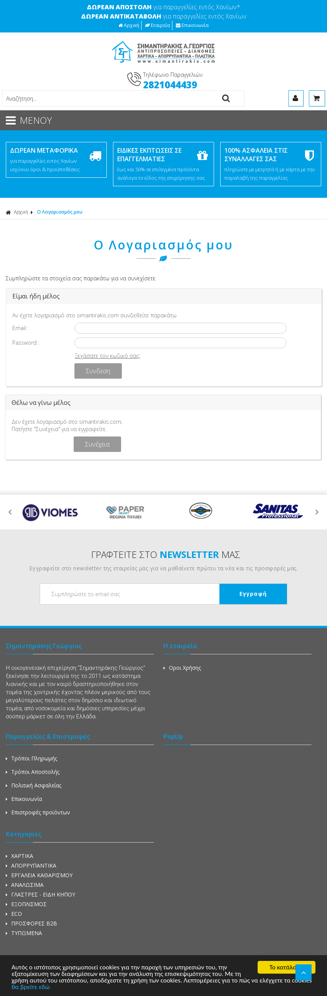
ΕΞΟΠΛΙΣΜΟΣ (26, 904)
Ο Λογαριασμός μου (60, 212)
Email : (20, 328)
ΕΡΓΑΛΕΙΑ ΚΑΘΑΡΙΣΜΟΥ (39, 875)
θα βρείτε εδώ (31, 987)
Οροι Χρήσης (182, 667)
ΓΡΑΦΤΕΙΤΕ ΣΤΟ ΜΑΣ (165, 554)
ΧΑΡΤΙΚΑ (19, 855)
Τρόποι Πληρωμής (31, 758)
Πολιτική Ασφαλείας (33, 785)
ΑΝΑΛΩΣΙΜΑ (25, 884)
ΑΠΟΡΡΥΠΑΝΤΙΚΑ (31, 865)
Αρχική (128, 25)
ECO (14, 913)
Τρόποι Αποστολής (32, 771)
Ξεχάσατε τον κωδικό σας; (107, 355)
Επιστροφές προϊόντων (38, 812)
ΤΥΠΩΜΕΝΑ (24, 933)
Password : (25, 342)
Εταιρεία (157, 25)
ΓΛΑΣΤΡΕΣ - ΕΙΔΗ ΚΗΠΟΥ (40, 894)
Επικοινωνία (192, 25)
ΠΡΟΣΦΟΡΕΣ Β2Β (31, 923)
